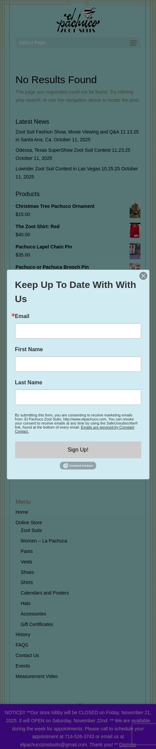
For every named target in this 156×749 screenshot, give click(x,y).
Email (22, 316)
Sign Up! (78, 450)
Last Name (28, 382)
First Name (29, 349)
